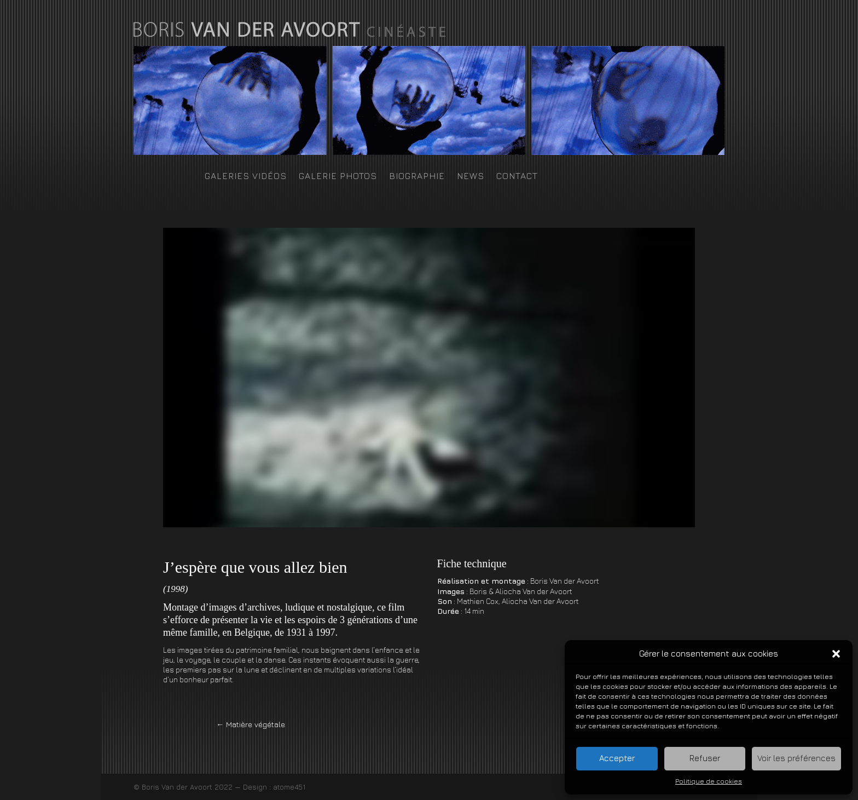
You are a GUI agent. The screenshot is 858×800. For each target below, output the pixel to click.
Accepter (617, 758)
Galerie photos (338, 176)
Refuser (704, 758)
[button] (836, 653)
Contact (517, 176)
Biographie (417, 176)
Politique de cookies (708, 781)
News (470, 176)
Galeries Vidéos (246, 176)
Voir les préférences (796, 758)
